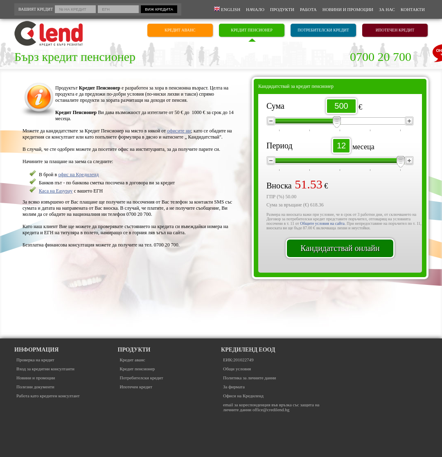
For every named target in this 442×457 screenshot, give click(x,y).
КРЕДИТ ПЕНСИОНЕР (252, 30)
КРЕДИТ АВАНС (180, 30)
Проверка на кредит (35, 359)
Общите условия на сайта (322, 223)
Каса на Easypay (55, 191)
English (227, 9)
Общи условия (237, 368)
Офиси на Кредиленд (243, 395)
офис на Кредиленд (78, 174)
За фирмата (234, 386)
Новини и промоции (347, 9)
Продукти (282, 9)
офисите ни (179, 131)
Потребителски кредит (141, 377)
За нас (387, 9)
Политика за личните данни (249, 377)
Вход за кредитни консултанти (45, 368)
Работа (308, 9)
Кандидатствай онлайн (339, 248)
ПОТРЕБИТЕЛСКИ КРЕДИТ (323, 30)
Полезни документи (35, 386)
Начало (255, 9)
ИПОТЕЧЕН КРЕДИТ (395, 30)
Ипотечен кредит (136, 386)
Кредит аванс (132, 359)
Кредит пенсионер (137, 368)
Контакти (413, 9)
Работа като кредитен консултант (48, 395)
